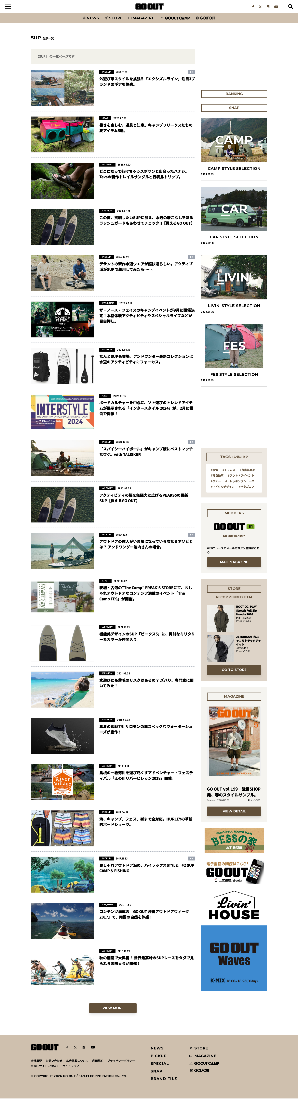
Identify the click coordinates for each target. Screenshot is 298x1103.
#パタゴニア (246, 491)
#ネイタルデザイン (222, 491)
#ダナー (216, 486)
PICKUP (159, 1060)
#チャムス (229, 474)
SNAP (157, 1075)
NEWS (157, 1052)
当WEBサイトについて (45, 1070)
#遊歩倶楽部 (247, 474)
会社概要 (36, 1065)
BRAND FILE (164, 1083)
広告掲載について (77, 1065)
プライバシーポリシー (121, 1065)
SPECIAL (160, 1068)
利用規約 (97, 1065)
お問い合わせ (54, 1065)
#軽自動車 (217, 480)
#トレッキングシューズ (239, 486)
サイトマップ (70, 1070)
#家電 (214, 474)
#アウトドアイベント (241, 480)
